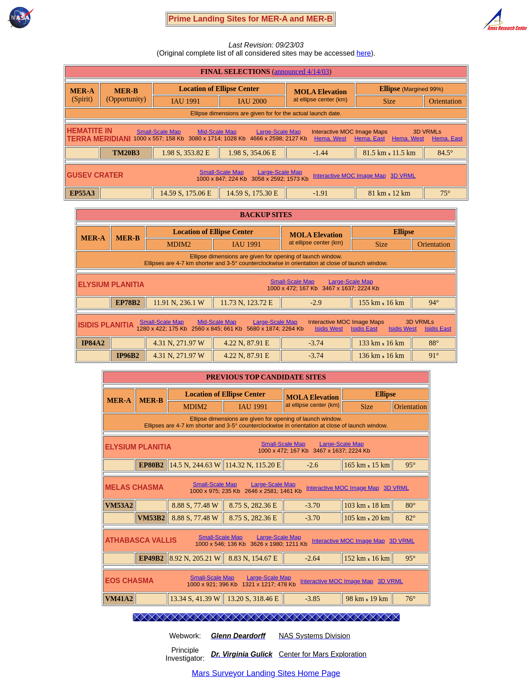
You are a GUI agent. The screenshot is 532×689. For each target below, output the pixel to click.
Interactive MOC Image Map (349, 175)
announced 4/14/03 (301, 71)
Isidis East (364, 328)
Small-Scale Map (159, 131)
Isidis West (329, 328)
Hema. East (369, 138)
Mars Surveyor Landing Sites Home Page (266, 673)
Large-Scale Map (279, 131)
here (364, 53)
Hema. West (330, 138)
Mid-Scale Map (217, 131)
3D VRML (402, 175)
